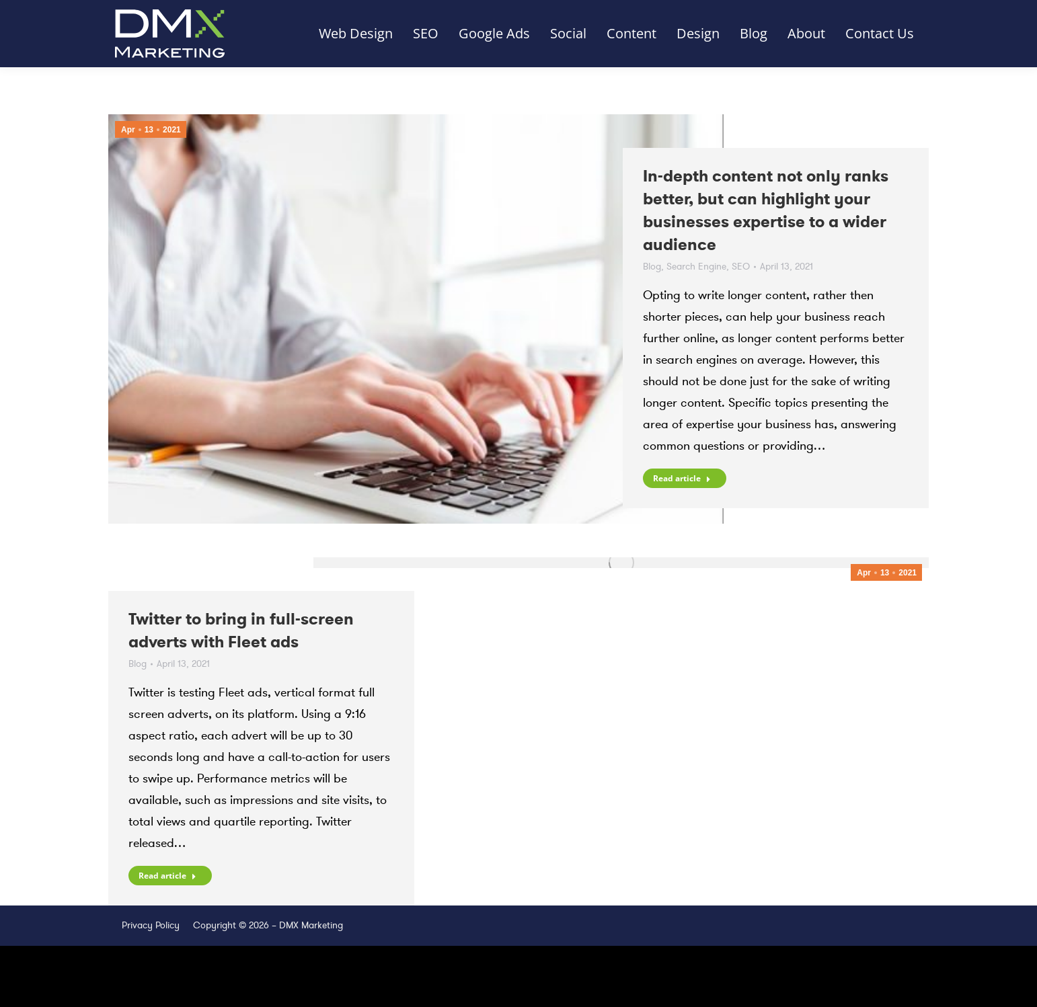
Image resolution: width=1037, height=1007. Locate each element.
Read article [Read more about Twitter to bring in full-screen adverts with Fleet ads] (167, 875)
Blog (652, 266)
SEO (741, 266)
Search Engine (696, 266)
